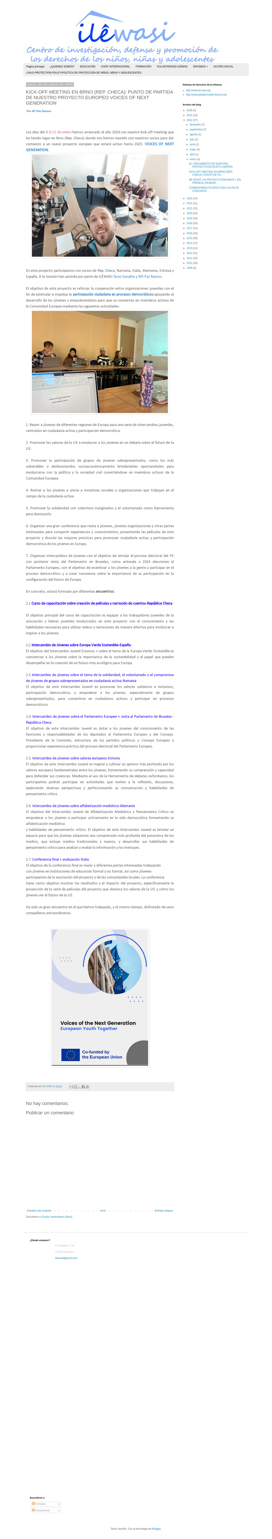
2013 (190, 248)
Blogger (156, 1528)
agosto (194, 134)
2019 (190, 218)
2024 (190, 120)
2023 (190, 198)
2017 (190, 228)
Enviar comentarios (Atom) (57, 1216)
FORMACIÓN (143, 66)
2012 (190, 253)
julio (192, 139)
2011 (190, 258)
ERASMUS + (200, 66)
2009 (190, 267)
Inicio (103, 1210)
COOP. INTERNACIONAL (115, 66)
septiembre (196, 129)
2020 (190, 213)
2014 (190, 243)
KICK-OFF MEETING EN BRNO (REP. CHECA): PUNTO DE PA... (211, 173)
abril (192, 154)
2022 (190, 203)
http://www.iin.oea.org (198, 90)
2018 (190, 223)
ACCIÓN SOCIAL (224, 66)
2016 (190, 233)
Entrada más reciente (39, 1210)
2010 (190, 263)
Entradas (38, 1503)
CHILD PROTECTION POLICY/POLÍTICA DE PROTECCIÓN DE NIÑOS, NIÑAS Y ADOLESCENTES (84, 72)
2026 (190, 110)
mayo (193, 149)
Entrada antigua (164, 1210)
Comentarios (41, 1510)
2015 (190, 238)
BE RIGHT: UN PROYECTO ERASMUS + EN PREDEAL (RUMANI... (215, 181)
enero (193, 159)
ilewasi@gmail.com (66, 1258)
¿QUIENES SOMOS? (62, 66)
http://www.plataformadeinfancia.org (206, 94)
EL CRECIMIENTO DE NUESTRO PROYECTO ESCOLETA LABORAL (211, 165)
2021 (190, 208)
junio (193, 144)
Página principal (35, 66)
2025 (190, 115)
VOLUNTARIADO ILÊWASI (172, 66)
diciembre (195, 124)
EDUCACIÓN (87, 66)
